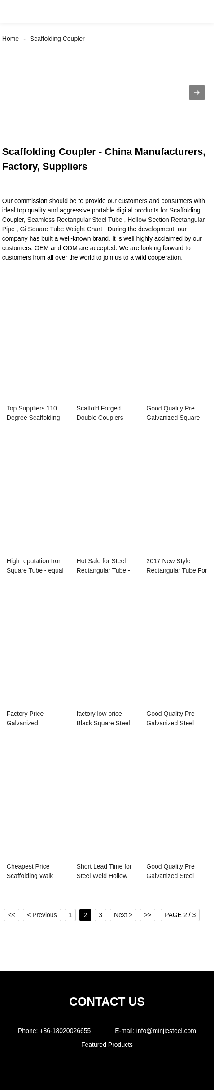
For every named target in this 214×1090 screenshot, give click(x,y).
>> (147, 914)
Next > (123, 914)
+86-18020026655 (65, 1030)
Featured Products (107, 1044)
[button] (15, 11)
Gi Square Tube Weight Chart (61, 229)
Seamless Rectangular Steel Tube (74, 219)
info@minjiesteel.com (166, 1030)
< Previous (42, 914)
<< (11, 914)
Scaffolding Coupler (57, 38)
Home (10, 38)
